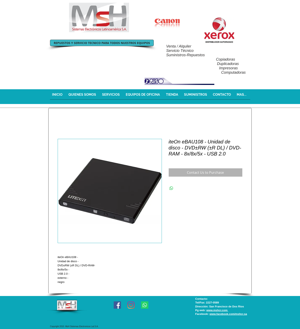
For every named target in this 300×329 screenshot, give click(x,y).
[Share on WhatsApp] (171, 188)
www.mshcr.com (217, 310)
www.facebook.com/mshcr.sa (228, 314)
